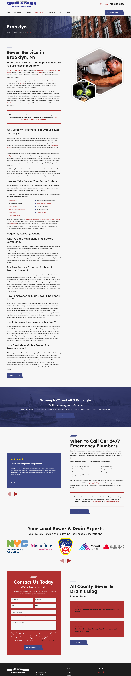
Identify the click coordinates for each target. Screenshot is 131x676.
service (21, 83)
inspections (56, 81)
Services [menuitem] (28, 12)
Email (34, 605)
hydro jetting (25, 103)
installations (13, 224)
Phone (10, 605)
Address (11, 611)
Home (69, 672)
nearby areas (11, 156)
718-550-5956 (117, 4)
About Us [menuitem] (17, 12)
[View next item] (69, 561)
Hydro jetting (13, 206)
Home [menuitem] (9, 12)
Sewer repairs (41, 212)
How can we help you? (15, 622)
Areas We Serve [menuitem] (40, 12)
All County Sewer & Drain (14, 70)
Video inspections (14, 215)
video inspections (12, 103)
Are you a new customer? (16, 617)
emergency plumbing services (98, 483)
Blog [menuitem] (60, 12)
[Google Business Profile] (99, 672)
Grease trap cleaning (44, 204)
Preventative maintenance (17, 209)
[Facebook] (104, 672)
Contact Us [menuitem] (69, 12)
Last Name (35, 599)
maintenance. (26, 150)
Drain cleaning (13, 201)
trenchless (10, 313)
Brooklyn (40, 72)
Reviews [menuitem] (52, 12)
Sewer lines (12, 212)
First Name (12, 599)
